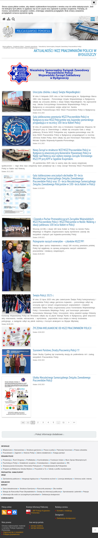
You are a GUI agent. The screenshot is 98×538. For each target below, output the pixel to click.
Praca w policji (49, 450)
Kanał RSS (4, 512)
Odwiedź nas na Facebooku (14, 512)
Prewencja (7, 460)
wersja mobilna (37, 526)
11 (63, 422)
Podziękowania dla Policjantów (55, 466)
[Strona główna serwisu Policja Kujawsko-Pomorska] (3, 19)
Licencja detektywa (65, 479)
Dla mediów (57, 488)
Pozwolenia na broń (48, 479)
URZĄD (3, 475)
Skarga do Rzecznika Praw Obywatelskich (19, 492)
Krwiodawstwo (42, 463)
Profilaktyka (30, 460)
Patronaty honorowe (64, 450)
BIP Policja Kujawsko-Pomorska (40, 512)
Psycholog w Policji (10, 463)
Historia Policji (29, 453)
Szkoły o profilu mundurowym (60, 469)
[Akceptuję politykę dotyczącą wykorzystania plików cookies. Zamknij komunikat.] (94, 2)
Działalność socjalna (27, 463)
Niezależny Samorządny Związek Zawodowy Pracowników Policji (60, 46)
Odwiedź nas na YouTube (9, 512)
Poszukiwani (7, 453)
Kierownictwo (19, 450)
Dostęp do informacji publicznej (49, 492)
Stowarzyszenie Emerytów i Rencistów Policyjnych (22, 466)
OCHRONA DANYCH (7, 498)
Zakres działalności (43, 453)
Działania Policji (18, 46)
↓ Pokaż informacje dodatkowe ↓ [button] (49, 434)
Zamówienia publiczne (11, 479)
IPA (68, 463)
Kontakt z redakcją (64, 511)
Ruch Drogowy (18, 460)
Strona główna (7, 46)
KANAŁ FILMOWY (17, 472)
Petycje (86, 492)
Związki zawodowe (31, 46)
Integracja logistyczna (30, 479)
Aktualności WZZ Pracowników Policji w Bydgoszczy (20, 48)
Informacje (5, 446)
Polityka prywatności (11, 534)
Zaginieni (17, 453)
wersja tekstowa (37, 528)
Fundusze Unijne (57, 460)
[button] (93, 19)
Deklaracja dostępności (51, 494)
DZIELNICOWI (5, 482)
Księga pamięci (59, 453)
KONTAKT (4, 485)
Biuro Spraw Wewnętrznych (76, 460)
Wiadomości (7, 450)
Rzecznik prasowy (44, 488)
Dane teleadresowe (10, 488)
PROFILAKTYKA (6, 472)
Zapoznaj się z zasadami (13, 532)
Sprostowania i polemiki (72, 492)
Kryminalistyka (42, 460)
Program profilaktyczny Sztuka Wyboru (17, 469)
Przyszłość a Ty (40, 469)
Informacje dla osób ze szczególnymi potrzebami (21, 494)
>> (73, 422)
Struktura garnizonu (33, 450)
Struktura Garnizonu (27, 488)
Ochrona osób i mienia (83, 479)
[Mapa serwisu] (8, 19)
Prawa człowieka (80, 450)
